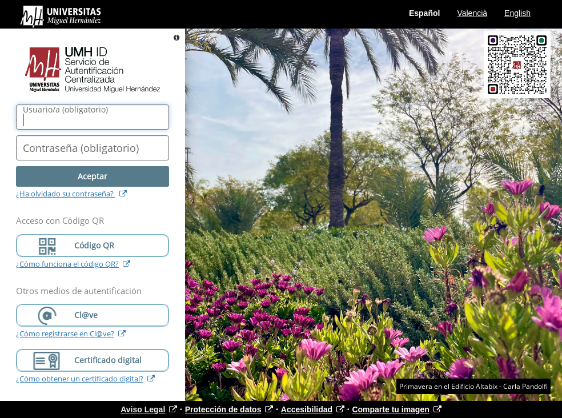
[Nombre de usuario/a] (92, 117)
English (517, 13)
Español (424, 13)
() (65, 110)
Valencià (472, 13)
